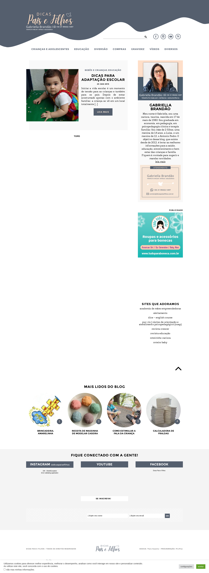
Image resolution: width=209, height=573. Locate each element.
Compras (119, 49)
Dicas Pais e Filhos (159, 470)
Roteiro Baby (160, 342)
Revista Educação (160, 333)
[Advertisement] (160, 277)
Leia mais (103, 112)
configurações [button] (186, 566)
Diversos (171, 49)
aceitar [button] (201, 566)
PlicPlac (179, 549)
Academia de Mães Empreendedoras (160, 309)
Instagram (163, 36)
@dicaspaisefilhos (60, 464)
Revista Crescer (160, 329)
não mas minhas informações (20, 569)
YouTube (170, 36)
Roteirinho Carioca (160, 338)
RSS (178, 36)
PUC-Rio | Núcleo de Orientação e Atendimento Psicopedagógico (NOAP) (160, 323)
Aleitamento (160, 313)
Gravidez (138, 49)
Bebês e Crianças (96, 70)
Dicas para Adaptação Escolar (103, 77)
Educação (81, 49)
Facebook (155, 36)
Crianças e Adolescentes (50, 49)
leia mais (160, 162)
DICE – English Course (160, 318)
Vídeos (154, 49)
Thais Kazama (153, 549)
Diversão (101, 49)
